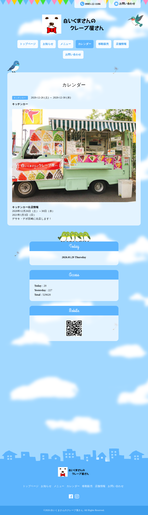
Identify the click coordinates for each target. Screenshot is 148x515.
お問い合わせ (124, 4)
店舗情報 (121, 44)
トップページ (28, 44)
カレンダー (84, 44)
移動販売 (103, 44)
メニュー (65, 44)
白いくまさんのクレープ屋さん (67, 510)
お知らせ (48, 44)
